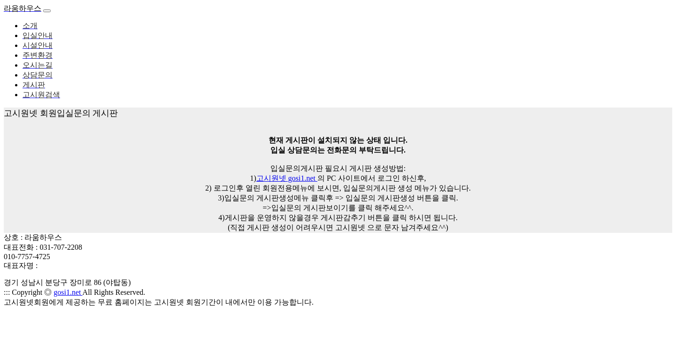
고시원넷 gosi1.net (286, 178)
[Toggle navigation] (47, 10)
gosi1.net (68, 292)
